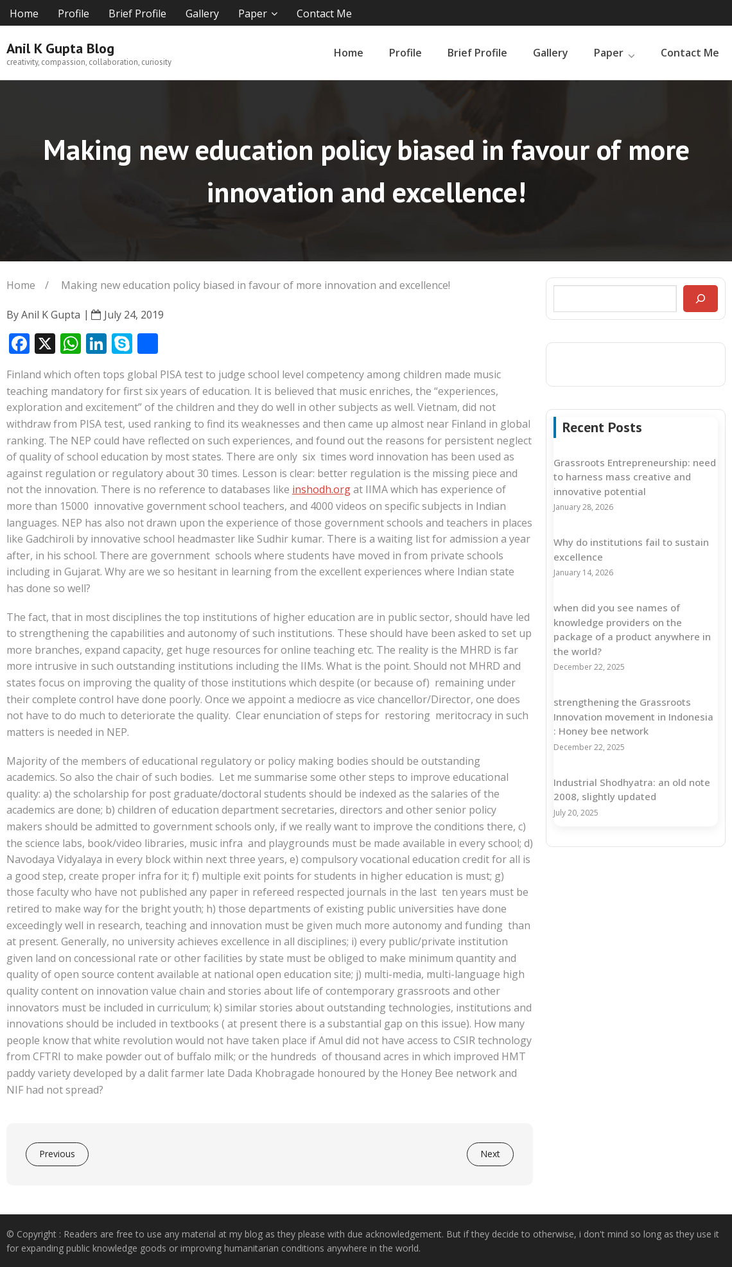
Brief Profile (137, 13)
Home (24, 13)
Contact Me (324, 13)
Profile (73, 13)
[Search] (700, 298)
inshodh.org (321, 489)
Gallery (202, 13)
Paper (252, 13)
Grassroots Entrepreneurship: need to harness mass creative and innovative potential (634, 477)
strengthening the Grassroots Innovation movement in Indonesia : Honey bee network (633, 716)
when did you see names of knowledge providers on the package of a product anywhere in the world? (632, 629)
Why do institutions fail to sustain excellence (631, 549)
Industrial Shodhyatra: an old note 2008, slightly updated (631, 789)
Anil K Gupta (50, 315)
